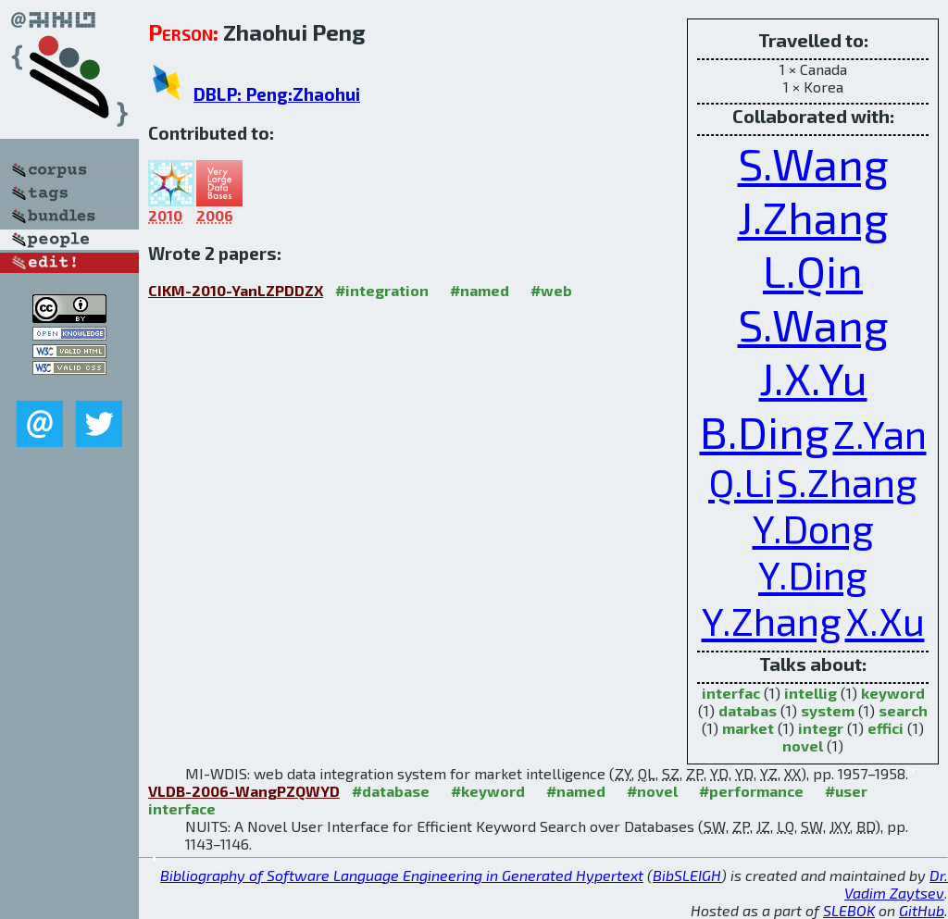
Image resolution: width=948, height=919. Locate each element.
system (827, 710)
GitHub (921, 910)
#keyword (488, 791)
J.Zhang (813, 216)
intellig (810, 693)
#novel (652, 791)
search (903, 710)
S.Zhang (847, 481)
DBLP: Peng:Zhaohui (276, 94)
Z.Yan (880, 433)
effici (885, 728)
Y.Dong (813, 527)
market (748, 728)
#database (391, 791)
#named (479, 290)
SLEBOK (849, 910)
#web (551, 290)
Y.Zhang (772, 620)
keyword (893, 693)
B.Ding (765, 431)
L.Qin (813, 270)
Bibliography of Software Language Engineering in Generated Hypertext (401, 875)
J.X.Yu (813, 377)
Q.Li (740, 481)
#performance (751, 791)
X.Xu (885, 620)
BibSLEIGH (687, 875)
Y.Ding (812, 574)
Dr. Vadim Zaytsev (896, 883)
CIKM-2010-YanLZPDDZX (235, 290)
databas (747, 710)
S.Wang (813, 163)
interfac (731, 693)
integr (820, 728)
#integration (382, 290)
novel (802, 745)
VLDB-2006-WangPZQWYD (244, 791)
